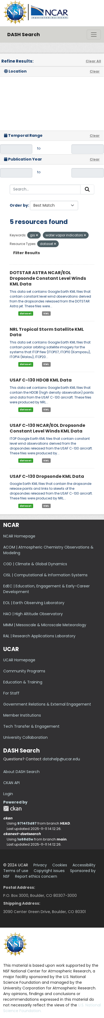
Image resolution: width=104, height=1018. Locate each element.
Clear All (93, 61)
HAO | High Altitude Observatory (33, 614)
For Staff (11, 693)
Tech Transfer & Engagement (31, 726)
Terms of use (15, 870)
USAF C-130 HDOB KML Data (41, 380)
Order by (19, 205)
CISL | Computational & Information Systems (45, 575)
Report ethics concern (36, 876)
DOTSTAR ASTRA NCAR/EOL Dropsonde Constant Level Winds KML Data (48, 278)
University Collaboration (25, 737)
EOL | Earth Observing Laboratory (33, 602)
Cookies (59, 865)
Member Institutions (22, 715)
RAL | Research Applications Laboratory (39, 636)
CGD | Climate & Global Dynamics (35, 564)
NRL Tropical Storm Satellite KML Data (47, 332)
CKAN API (11, 782)
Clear (95, 71)
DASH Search (23, 34)
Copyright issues (49, 870)
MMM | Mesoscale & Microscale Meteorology (44, 625)
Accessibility (83, 865)
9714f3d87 (27, 823)
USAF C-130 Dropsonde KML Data (47, 476)
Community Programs (24, 671)
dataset (26, 313)
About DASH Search (21, 771)
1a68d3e (25, 839)
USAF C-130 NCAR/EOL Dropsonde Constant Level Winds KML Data (47, 428)
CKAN (12, 808)
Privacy (40, 865)
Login (8, 793)
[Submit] (87, 189)
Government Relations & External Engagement (47, 704)
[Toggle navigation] (94, 34)
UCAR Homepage (19, 660)
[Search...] (45, 189)
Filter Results (26, 253)
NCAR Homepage (19, 536)
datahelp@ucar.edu (61, 759)
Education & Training (22, 682)
